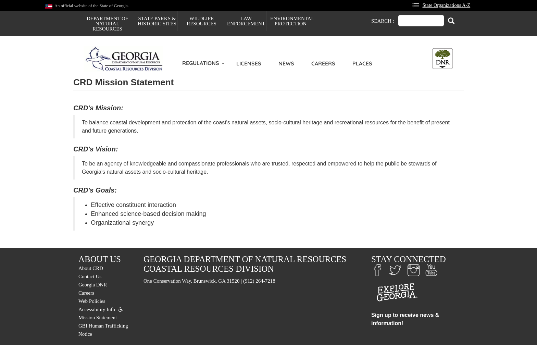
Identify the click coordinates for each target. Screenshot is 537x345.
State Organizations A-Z (447, 5)
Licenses (248, 63)
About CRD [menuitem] (90, 268)
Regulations (200, 63)
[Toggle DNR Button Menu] (442, 58)
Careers (323, 63)
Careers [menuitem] (86, 293)
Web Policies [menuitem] (91, 301)
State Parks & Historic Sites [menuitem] (157, 21)
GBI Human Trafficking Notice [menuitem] (103, 330)
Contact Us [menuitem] (89, 276)
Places (362, 63)
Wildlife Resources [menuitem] (201, 21)
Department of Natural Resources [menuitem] (107, 24)
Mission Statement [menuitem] (97, 317)
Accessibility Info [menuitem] (96, 309)
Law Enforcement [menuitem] (246, 21)
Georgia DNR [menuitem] (92, 284)
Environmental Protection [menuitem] (290, 21)
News (286, 63)
